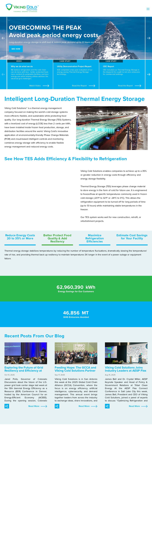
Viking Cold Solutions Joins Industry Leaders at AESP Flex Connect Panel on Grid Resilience (125, 369)
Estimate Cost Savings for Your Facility (132, 237)
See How (16, 49)
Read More (37, 406)
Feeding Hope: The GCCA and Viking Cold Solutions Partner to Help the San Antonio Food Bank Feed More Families (75, 369)
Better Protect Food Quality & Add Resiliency (57, 238)
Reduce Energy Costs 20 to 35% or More (20, 237)
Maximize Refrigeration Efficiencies (94, 238)
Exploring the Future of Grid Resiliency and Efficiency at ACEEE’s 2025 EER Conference (23, 369)
